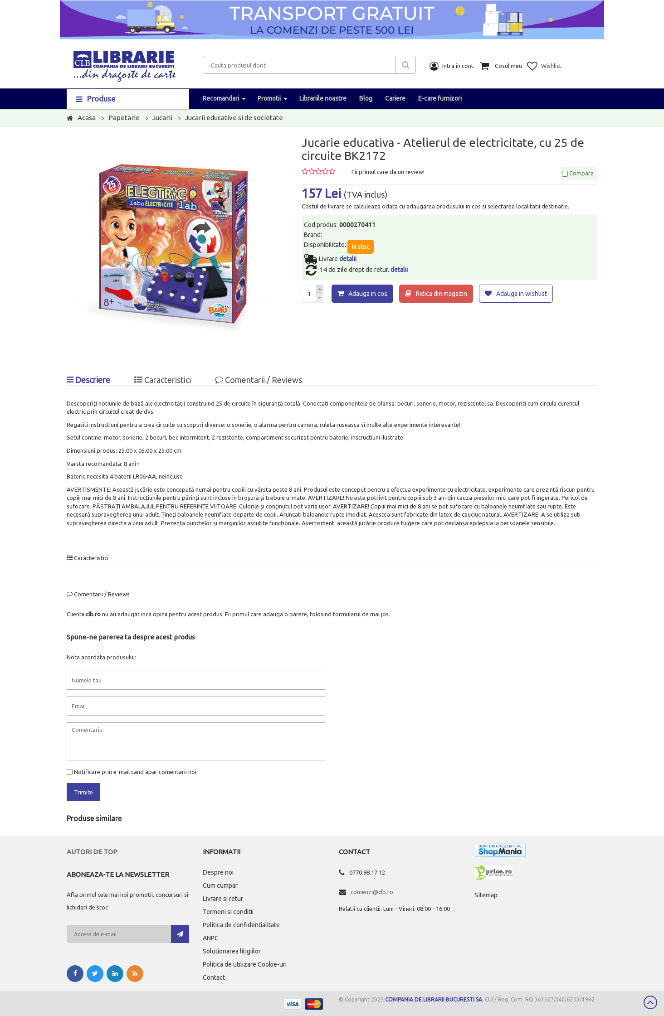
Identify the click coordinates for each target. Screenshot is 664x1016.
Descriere (88, 379)
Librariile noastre (323, 98)
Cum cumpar (220, 885)
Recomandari (221, 98)
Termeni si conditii (228, 911)
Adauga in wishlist (521, 293)
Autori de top (92, 852)
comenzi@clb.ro (372, 892)
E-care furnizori (440, 98)
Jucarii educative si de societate (234, 117)
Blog (365, 98)
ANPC (211, 938)
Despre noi (218, 872)
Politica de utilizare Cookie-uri (245, 964)
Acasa (87, 117)
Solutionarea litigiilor (232, 951)
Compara (578, 173)
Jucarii (162, 117)
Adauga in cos (367, 293)
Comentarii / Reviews (258, 379)
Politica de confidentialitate (241, 925)
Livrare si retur (223, 898)
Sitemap (486, 895)
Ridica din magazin (441, 293)
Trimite (83, 792)
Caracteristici (162, 379)
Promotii (269, 98)
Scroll (650, 1002)
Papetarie (124, 117)
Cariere (395, 98)
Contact (214, 977)
